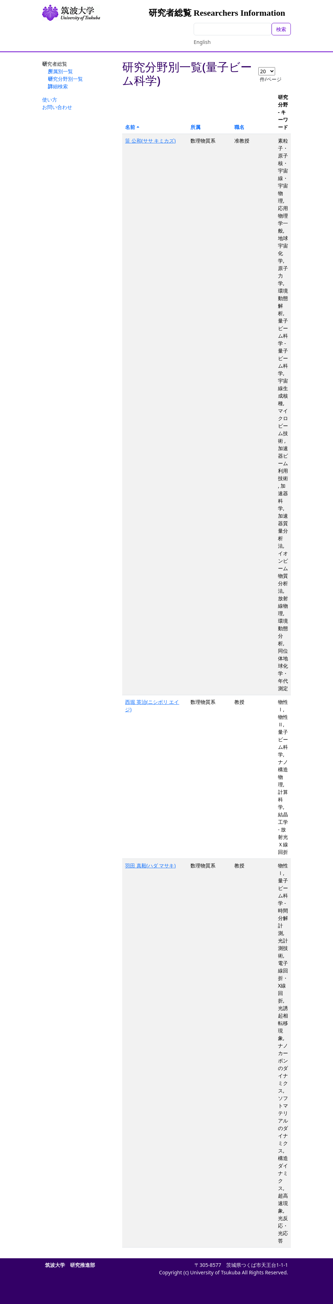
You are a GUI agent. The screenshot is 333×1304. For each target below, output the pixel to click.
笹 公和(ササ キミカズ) (150, 140)
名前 (130, 127)
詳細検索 (58, 86)
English (202, 42)
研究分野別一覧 (65, 78)
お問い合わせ (57, 107)
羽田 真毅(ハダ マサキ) (150, 865)
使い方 (49, 99)
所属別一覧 (60, 71)
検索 (281, 29)
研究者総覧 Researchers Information (217, 13)
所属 (195, 127)
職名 (239, 127)
